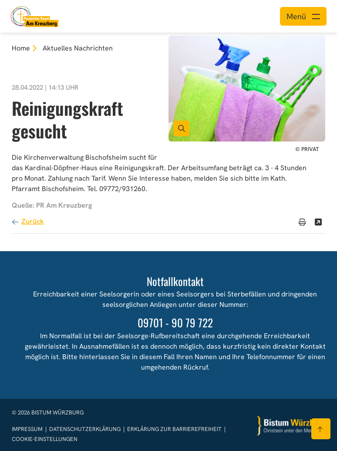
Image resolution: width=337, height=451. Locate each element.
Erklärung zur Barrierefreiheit (174, 429)
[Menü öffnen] (303, 16)
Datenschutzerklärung (85, 429)
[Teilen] (318, 222)
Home (21, 48)
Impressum (28, 429)
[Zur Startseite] (291, 426)
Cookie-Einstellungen (45, 439)
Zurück (32, 221)
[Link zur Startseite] (34, 15)
